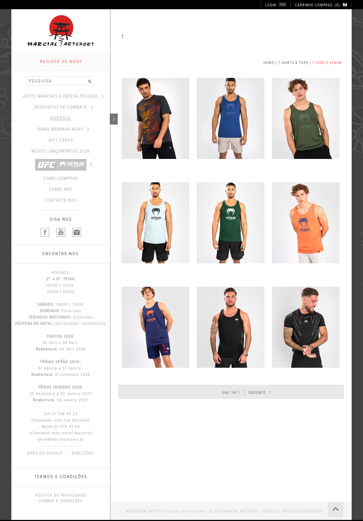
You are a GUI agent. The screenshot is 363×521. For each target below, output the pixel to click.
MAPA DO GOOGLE (44, 453)
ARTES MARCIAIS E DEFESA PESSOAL (63, 96)
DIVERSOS (80, 118)
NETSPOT (156, 511)
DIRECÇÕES (83, 453)
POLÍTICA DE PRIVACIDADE (60, 495)
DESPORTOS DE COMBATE (63, 107)
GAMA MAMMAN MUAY (63, 129)
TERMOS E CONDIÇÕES (61, 500)
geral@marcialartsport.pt (61, 439)
